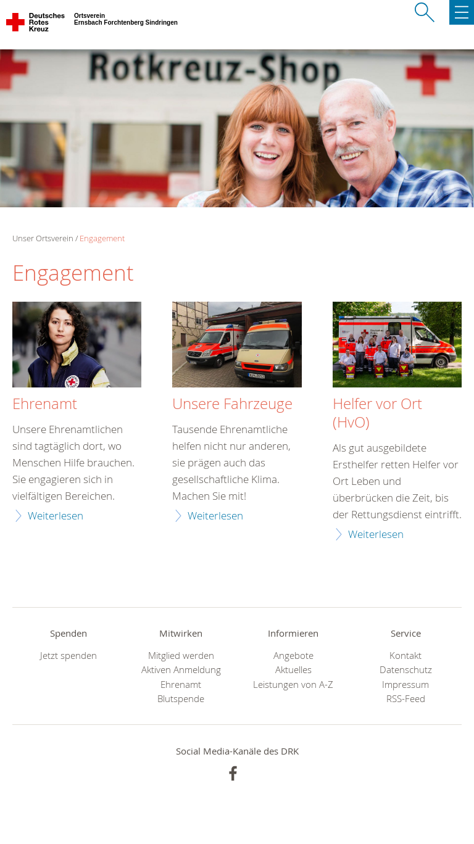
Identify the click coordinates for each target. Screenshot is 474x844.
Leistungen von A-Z (293, 684)
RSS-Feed (405, 699)
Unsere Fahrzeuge (232, 404)
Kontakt (405, 655)
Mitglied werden (181, 655)
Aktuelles (293, 670)
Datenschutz (406, 670)
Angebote (293, 655)
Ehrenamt (44, 404)
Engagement (102, 238)
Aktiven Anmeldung (181, 670)
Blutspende (180, 699)
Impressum (405, 684)
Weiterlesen (55, 515)
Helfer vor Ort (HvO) (377, 413)
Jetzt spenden (68, 655)
